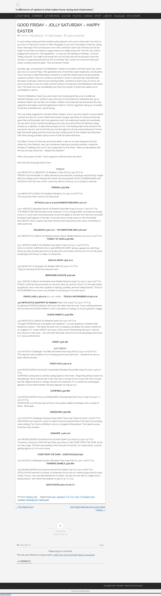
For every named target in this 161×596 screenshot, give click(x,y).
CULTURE (66, 16)
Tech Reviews (137, 586)
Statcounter (5, 594)
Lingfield (21, 500)
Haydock (61, 497)
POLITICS (77, 16)
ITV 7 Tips (74, 497)
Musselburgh (32, 500)
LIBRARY (107, 16)
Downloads (119, 16)
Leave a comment (75, 35)
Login (101, 545)
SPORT (97, 16)
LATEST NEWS (22, 16)
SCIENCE (88, 16)
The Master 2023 (24, 507)
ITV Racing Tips (87, 497)
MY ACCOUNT (133, 16)
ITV (67, 497)
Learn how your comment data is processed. (74, 555)
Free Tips (51, 497)
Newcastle (44, 500)
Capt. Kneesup (55, 35)
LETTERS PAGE (52, 16)
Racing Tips (32, 497)
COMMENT (37, 16)
